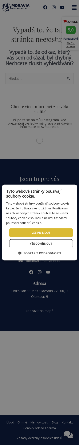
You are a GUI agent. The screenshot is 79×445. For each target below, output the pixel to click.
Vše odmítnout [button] (41, 243)
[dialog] (39, 222)
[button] (39, 253)
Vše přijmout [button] (41, 233)
